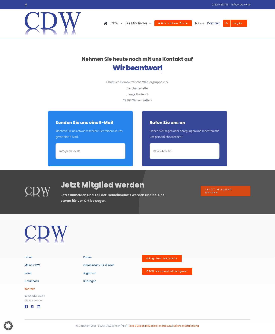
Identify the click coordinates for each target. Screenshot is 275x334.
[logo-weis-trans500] (46, 227)
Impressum (165, 325)
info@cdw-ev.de (240, 4)
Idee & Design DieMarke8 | (144, 325)
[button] (8, 325)
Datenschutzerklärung (186, 325)
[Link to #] (26, 306)
